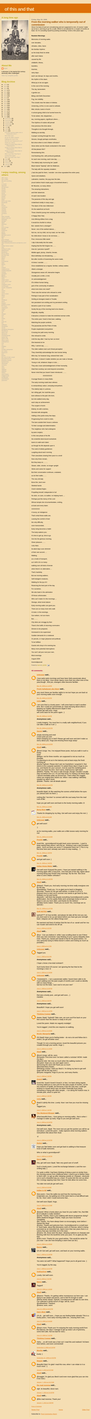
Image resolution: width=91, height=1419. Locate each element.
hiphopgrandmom (7, 241)
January (7, 164)
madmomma (5, 269)
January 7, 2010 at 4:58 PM (45, 1403)
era (3, 225)
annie (3, 193)
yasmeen (4, 380)
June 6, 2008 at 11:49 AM (44, 1244)
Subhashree (42, 1272)
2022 (5, 90)
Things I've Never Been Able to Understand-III (13, 145)
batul (3, 199)
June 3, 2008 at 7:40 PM (44, 1110)
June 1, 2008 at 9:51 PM (44, 956)
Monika (40, 1350)
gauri (3, 236)
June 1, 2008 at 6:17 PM (44, 946)
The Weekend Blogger (46, 1113)
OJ (2, 298)
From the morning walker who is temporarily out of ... (14, 133)
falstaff (4, 229)
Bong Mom (41, 810)
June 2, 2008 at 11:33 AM (44, 972)
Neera (39, 1159)
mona (3, 283)
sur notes (4, 351)
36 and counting (6, 181)
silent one (4, 332)
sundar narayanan (7, 349)
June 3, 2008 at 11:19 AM (44, 1048)
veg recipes (5, 374)
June (6, 129)
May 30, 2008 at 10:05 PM (45, 728)
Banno (39, 1247)
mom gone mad (6, 281)
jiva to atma (5, 253)
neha (3, 292)
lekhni (3, 264)
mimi (3, 278)
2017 (5, 99)
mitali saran (5, 280)
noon (3, 297)
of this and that (19, 9)
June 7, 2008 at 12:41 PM (44, 1268)
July (6, 127)
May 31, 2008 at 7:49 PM (44, 863)
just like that (5, 255)
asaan (3, 196)
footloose (4, 230)
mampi (4, 272)
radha (3, 309)
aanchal (4, 185)
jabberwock (5, 250)
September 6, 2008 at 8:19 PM (46, 1347)
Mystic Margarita (43, 1034)
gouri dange (5, 239)
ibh (2, 244)
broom (3, 205)
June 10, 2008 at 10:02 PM (45, 1309)
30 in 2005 (5, 179)
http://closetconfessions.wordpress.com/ (14, 242)
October (7, 122)
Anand (39, 1079)
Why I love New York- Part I (12, 157)
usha (3, 368)
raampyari (5, 307)
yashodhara (5, 379)
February (8, 162)
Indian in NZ (42, 1190)
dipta (3, 222)
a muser (4, 184)
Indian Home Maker (44, 866)
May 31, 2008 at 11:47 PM (45, 908)
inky (3, 247)
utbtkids (4, 369)
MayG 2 (4, 276)
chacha (4, 210)
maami (4, 267)
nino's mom (5, 294)
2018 (5, 97)
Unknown (40, 675)
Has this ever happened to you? (13, 141)
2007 (5, 166)
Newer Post (35, 1410)
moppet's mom (6, 284)
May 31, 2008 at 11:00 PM (45, 879)
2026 (5, 84)
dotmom (4, 224)
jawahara (4, 252)
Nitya (3, 295)
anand (3, 190)
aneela (4, 191)
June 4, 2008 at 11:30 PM (44, 1156)
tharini (3, 355)
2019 (5, 96)
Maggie (40, 1361)
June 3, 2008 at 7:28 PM (44, 1076)
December (8, 118)
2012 (5, 109)
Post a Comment (36, 1406)
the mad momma (43, 1385)
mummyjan (5, 286)
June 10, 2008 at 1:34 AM (44, 1289)
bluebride (4, 202)
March (7, 161)
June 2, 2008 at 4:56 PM (44, 1000)
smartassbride (6, 335)
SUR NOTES (42, 911)
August (7, 125)
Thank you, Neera (10, 142)
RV (2, 323)
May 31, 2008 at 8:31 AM (44, 817)
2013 (5, 107)
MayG (3, 275)
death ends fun (6, 218)
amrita (3, 188)
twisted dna (5, 362)
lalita (3, 263)
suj (2, 345)
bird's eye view (6, 201)
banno (3, 198)
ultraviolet (4, 363)
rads (3, 311)
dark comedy (6, 216)
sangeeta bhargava (7, 329)
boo (3, 204)
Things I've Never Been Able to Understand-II (13, 148)
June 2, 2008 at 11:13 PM (44, 1011)
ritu (2, 317)
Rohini (39, 1143)
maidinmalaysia (6, 270)
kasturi (4, 256)
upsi (3, 366)
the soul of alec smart (8, 357)
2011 (5, 111)
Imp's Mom (41, 1312)
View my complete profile (10, 75)
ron (3, 320)
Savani (39, 731)
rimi (3, 315)
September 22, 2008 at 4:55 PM (46, 1358)
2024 (5, 86)
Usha (39, 701)
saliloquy (4, 324)
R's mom (4, 306)
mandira (4, 273)
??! (2, 182)
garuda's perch (6, 235)
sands (3, 328)
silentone (4, 334)
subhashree (5, 341)
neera (3, 290)
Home (61, 1410)
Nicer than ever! (9, 135)
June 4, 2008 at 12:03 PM (44, 1140)
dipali (39, 747)
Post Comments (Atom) (49, 1414)
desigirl (4, 221)
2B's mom (5, 178)
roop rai (4, 321)
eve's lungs (5, 227)
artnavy (4, 195)
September (8, 124)
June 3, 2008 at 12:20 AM (44, 1030)
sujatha (4, 346)
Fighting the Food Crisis (11, 139)
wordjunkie (5, 377)
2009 (5, 115)
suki (3, 348)
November (8, 120)
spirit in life (5, 338)
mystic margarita (7, 287)
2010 (5, 113)
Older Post (85, 1410)
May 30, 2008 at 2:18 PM (44, 686)
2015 (5, 103)
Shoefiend (5, 331)
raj (2, 312)
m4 (2, 266)
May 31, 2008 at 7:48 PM (44, 853)
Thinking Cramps (44, 1014)
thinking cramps (6, 360)
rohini (3, 318)
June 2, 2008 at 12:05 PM (44, 988)
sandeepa (5, 326)
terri (3, 354)
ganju (3, 232)
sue (3, 343)
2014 (5, 105)
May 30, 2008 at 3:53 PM (44, 698)
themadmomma (6, 358)
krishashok (5, 261)
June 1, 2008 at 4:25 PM (44, 928)
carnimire (4, 207)
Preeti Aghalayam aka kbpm (48, 689)
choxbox (4, 213)
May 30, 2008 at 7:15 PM (44, 716)
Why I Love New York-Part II (12, 154)
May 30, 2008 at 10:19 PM (45, 744)
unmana (4, 365)
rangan (4, 314)
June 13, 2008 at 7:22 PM (44, 1335)
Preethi (39, 840)
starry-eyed (5, 340)
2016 (5, 101)
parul (3, 301)
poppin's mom (6, 304)
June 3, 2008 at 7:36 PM (44, 1096)
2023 (5, 88)
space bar (5, 337)
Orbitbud (4, 300)
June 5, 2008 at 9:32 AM (44, 1187)
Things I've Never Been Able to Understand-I (13, 151)
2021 (5, 92)
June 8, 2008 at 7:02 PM (44, 1279)
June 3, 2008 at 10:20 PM (44, 1122)
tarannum (4, 352)
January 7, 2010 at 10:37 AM (45, 1382)
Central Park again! (10, 155)
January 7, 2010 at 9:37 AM (45, 1370)
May (6, 131)
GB (3, 238)
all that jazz (5, 187)
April (6, 159)
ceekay (4, 208)
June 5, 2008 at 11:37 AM (44, 1205)
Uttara (3, 372)
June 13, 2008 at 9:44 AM (44, 1321)
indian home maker (7, 246)
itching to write (6, 249)
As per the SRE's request (12, 137)
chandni (4, 212)
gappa (3, 233)
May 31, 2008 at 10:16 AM (44, 836)
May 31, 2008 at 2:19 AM (44, 806)
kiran (3, 259)
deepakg (4, 219)
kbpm (3, 258)
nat (2, 289)
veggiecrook (5, 375)
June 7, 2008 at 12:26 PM (44, 1254)
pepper (4, 303)
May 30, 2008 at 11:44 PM (45, 785)
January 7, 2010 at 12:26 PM (45, 1392)
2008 (5, 117)
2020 (5, 94)
